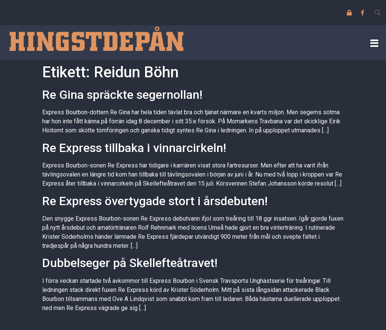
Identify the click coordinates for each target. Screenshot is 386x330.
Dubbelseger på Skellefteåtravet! (130, 263)
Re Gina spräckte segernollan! (122, 94)
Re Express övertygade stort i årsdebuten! (155, 201)
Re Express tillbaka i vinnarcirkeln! (134, 148)
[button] (374, 43)
